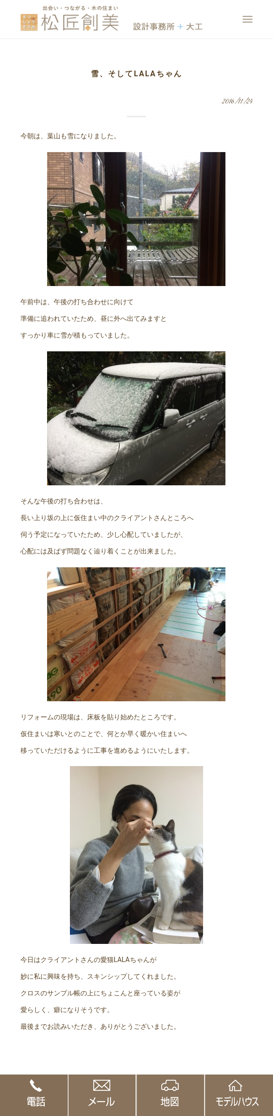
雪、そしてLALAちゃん (136, 73)
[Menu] (248, 19)
